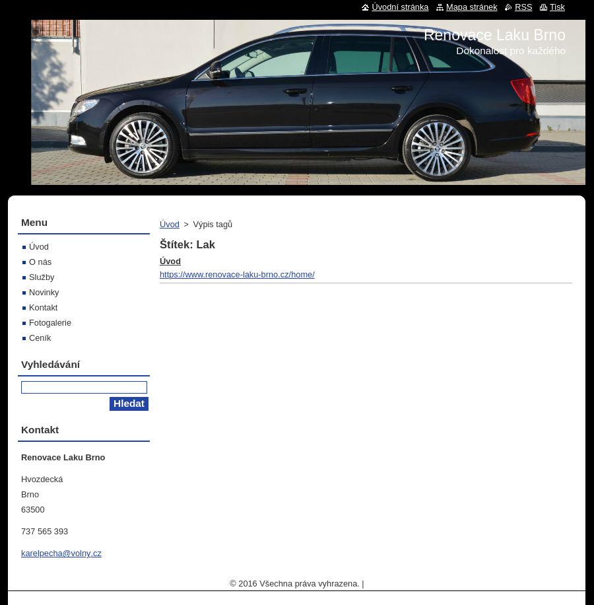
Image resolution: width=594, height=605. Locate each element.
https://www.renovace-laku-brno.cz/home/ (237, 274)
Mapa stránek (472, 7)
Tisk (557, 7)
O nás (40, 262)
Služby (41, 277)
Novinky (44, 292)
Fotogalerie (50, 323)
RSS (523, 7)
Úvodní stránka (400, 7)
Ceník (40, 338)
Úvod (170, 224)
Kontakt (43, 307)
